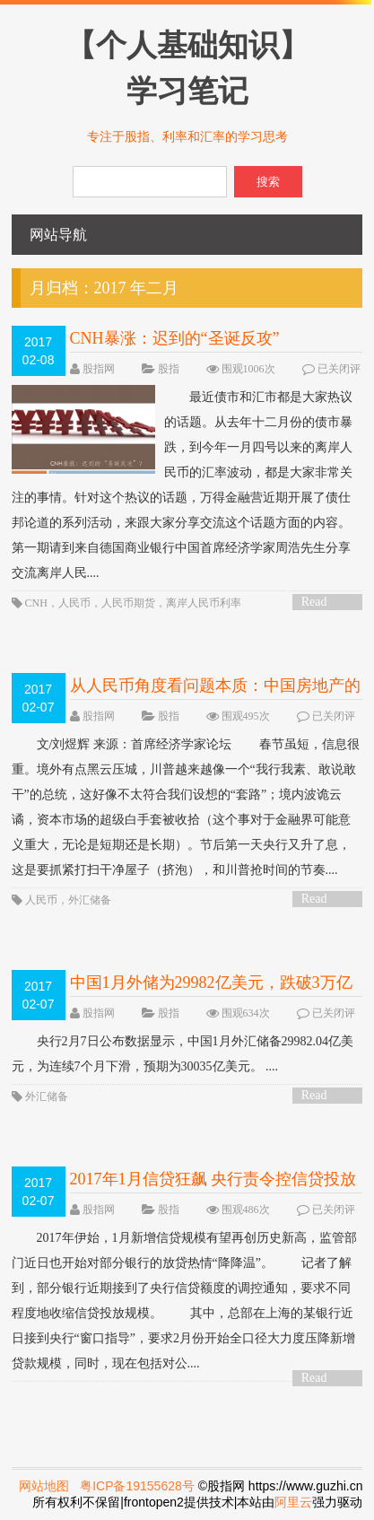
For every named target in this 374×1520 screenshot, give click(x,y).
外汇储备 (89, 900)
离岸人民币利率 (203, 603)
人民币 (74, 603)
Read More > (320, 602)
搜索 (268, 181)
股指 (168, 369)
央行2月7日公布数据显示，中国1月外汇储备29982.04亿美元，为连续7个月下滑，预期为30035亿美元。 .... (183, 1054)
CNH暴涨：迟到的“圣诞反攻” (175, 338)
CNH (36, 603)
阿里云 (293, 1502)
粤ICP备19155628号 (137, 1486)
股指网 (99, 369)
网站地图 (44, 1486)
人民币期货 (128, 603)
